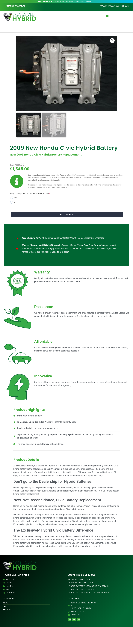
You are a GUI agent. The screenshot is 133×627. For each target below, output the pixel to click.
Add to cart (67, 214)
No (13, 202)
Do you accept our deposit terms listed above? (30, 193)
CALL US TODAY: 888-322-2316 (114, 5)
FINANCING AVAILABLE (17, 5)
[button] (112, 40)
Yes (13, 197)
